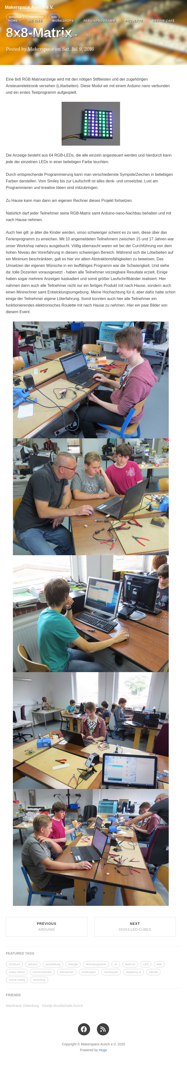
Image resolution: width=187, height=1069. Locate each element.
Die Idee (35, 21)
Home (13, 21)
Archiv (15, 35)
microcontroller (42, 972)
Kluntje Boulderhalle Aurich (62, 1006)
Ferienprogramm (99, 21)
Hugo (103, 1050)
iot (115, 964)
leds (159, 964)
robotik (153, 972)
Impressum (68, 35)
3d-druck (14, 964)
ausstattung (53, 964)
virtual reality (17, 980)
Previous (46, 926)
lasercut (130, 964)
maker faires (17, 972)
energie (73, 964)
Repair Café (164, 21)
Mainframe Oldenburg (22, 1006)
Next (135, 926)
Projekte (134, 21)
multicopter (89, 972)
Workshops (63, 21)
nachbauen (111, 972)
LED (146, 964)
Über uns (39, 35)
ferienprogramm (96, 964)
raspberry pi (133, 972)
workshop (39, 980)
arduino (33, 964)
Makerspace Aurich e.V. (29, 7)
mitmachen (67, 972)
